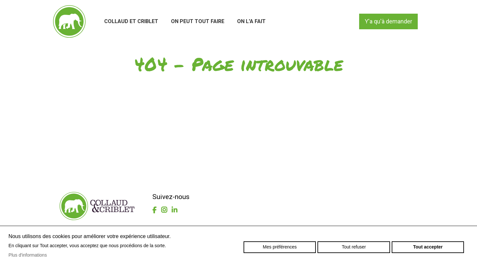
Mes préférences (280, 246)
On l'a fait (251, 21)
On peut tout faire (197, 21)
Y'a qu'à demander (388, 21)
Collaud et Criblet (131, 21)
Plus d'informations (27, 255)
